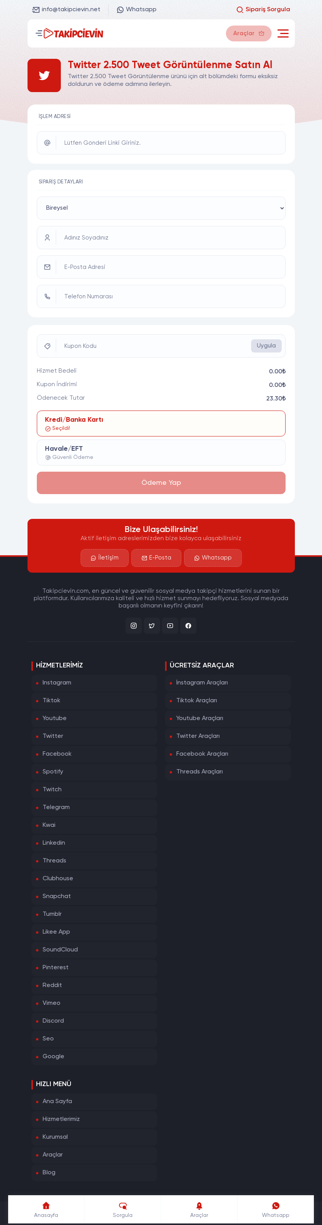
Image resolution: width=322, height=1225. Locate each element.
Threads (54, 861)
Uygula (266, 346)
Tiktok (51, 701)
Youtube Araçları (199, 718)
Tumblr (52, 914)
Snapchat (57, 896)
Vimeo (51, 1003)
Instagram (57, 683)
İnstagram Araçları (202, 683)
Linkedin (54, 843)
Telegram (56, 807)
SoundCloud (60, 950)
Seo (48, 1039)
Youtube (55, 718)
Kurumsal (55, 1137)
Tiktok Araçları (196, 701)
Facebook (57, 754)
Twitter (53, 736)
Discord (53, 1021)
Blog (49, 1173)
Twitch (52, 790)
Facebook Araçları (202, 754)
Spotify (53, 772)
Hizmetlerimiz (61, 1119)
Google (53, 1057)
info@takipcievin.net (66, 10)
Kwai (49, 825)
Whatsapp (136, 10)
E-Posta (156, 558)
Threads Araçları (199, 772)
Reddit (52, 985)
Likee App (56, 932)
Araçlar (53, 1155)
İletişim (105, 558)
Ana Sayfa (57, 1101)
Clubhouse (58, 879)
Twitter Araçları (198, 736)
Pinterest (56, 968)
